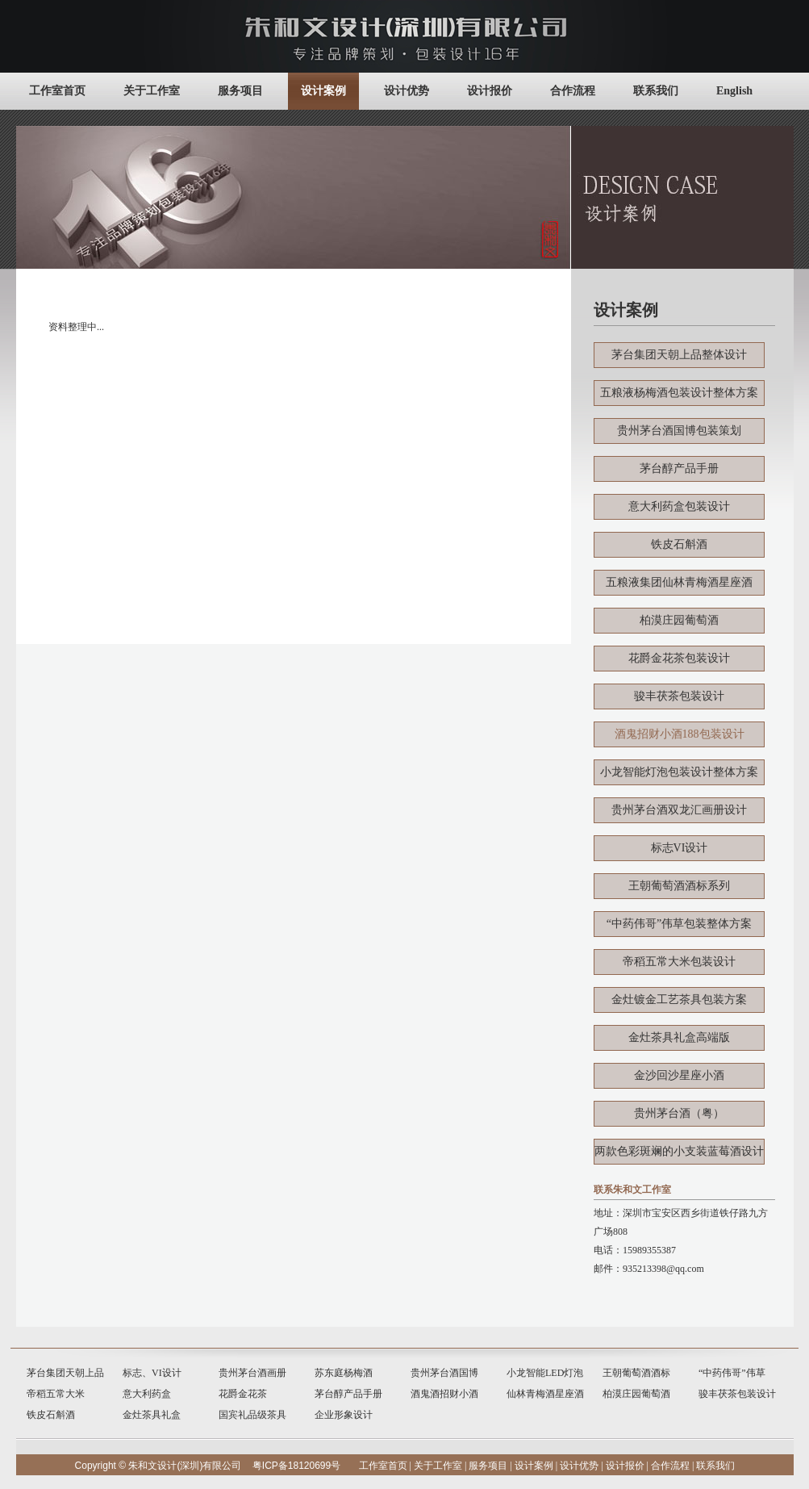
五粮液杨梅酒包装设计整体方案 (679, 393)
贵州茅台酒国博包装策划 (679, 431)
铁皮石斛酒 (679, 544)
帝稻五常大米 (56, 1393)
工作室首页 (57, 91)
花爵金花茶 (243, 1393)
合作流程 (572, 91)
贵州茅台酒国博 (444, 1372)
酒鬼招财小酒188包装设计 (679, 734)
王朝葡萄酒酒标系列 (679, 886)
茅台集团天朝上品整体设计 (679, 355)
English (734, 91)
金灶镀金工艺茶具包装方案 (679, 999)
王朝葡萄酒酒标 (636, 1372)
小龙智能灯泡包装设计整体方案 (679, 772)
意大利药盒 (147, 1393)
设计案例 (323, 91)
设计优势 (406, 91)
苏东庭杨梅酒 (344, 1372)
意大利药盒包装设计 (679, 506)
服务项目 (240, 91)
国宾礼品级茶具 (252, 1414)
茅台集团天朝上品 (65, 1372)
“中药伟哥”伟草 (731, 1372)
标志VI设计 (679, 848)
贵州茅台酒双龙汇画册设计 (679, 810)
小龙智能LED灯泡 (545, 1372)
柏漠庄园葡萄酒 (679, 620)
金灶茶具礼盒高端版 (679, 1037)
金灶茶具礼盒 (152, 1414)
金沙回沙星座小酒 (679, 1075)
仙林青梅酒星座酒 (545, 1393)
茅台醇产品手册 (679, 468)
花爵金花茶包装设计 (679, 658)
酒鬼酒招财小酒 (444, 1393)
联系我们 (655, 91)
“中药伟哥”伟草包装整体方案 (679, 924)
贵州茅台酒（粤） (679, 1113)
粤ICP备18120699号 (296, 1465)
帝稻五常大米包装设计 (679, 962)
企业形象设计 (344, 1414)
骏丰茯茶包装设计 (679, 696)
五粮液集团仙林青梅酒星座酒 (679, 582)
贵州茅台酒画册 (252, 1372)
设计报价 (489, 91)
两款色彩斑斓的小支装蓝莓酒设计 (679, 1151)
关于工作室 (151, 91)
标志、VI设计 (152, 1372)
